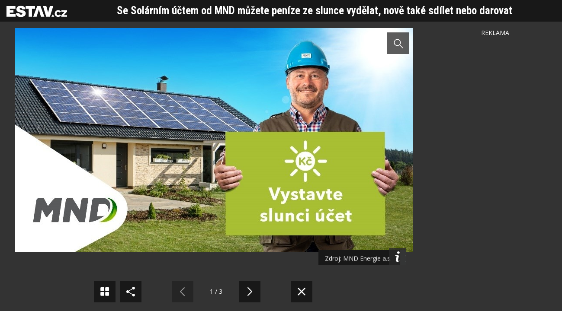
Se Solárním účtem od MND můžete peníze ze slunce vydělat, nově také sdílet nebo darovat (314, 10)
